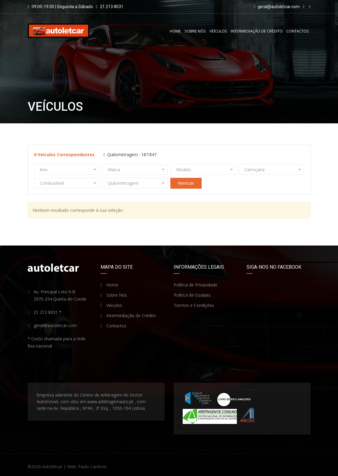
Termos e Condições (194, 305)
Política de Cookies (192, 295)
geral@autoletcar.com (279, 6)
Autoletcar (52, 466)
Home (175, 30)
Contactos (297, 30)
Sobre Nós (195, 30)
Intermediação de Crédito (257, 30)
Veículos (218, 30)
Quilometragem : (130, 154)
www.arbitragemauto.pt (110, 401)
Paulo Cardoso (92, 466)
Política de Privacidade (195, 285)
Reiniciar (186, 183)
